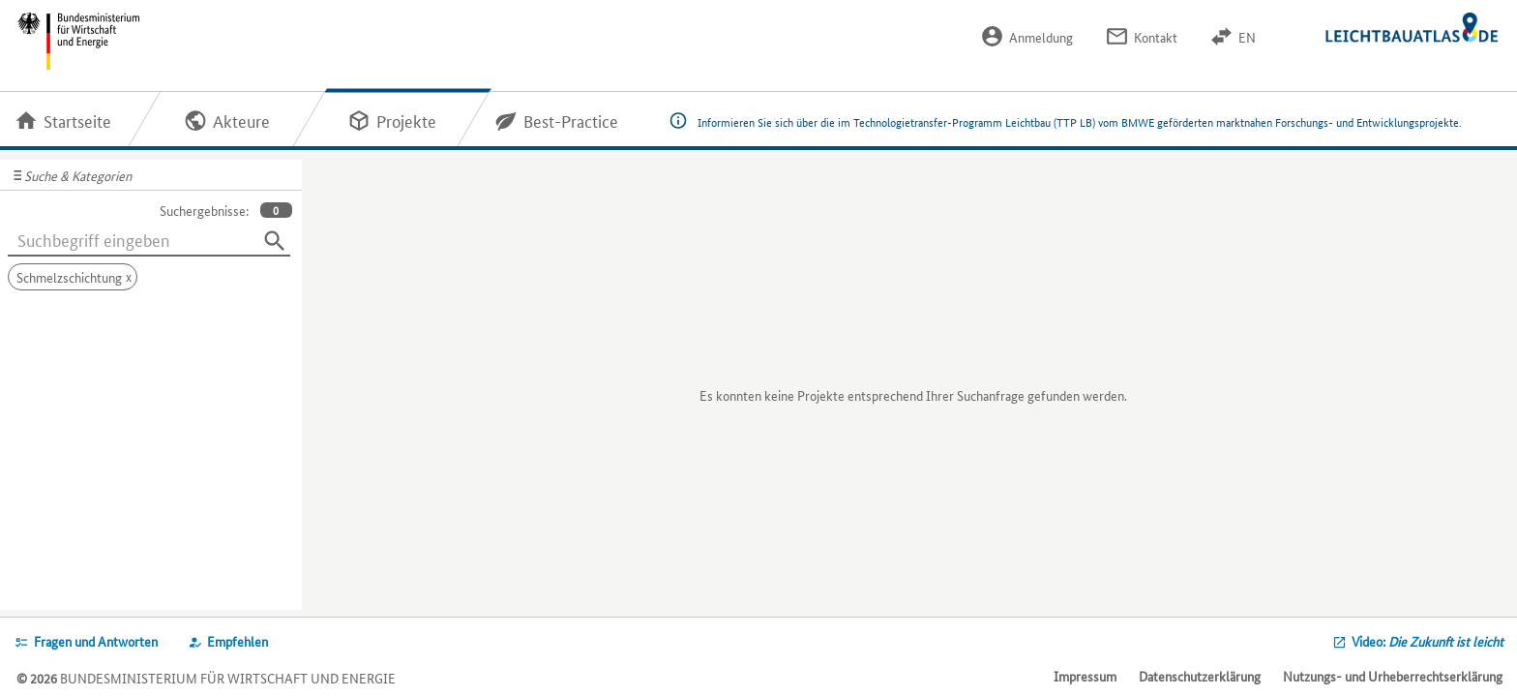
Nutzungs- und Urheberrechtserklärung (1392, 675)
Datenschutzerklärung (1200, 675)
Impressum (1085, 675)
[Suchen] (274, 241)
